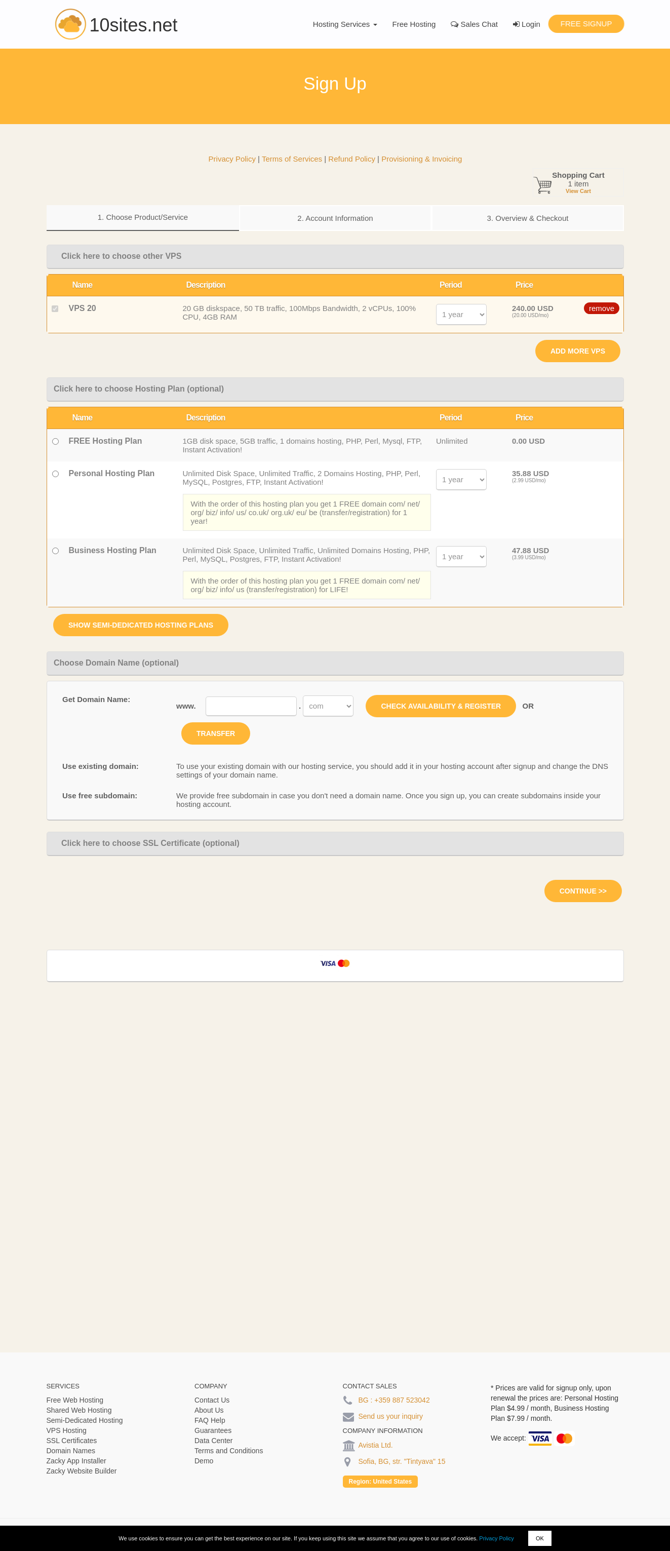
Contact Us (211, 1400)
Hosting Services (345, 24)
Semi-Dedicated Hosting (85, 1420)
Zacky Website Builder (82, 1471)
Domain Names (71, 1451)
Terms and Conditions (228, 1451)
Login (526, 24)
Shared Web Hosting (79, 1410)
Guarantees (212, 1430)
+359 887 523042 (401, 1400)
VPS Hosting (67, 1430)
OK (540, 1538)
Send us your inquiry (390, 1416)
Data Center (213, 1441)
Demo (203, 1461)
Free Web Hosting (75, 1400)
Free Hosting (414, 24)
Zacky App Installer (76, 1461)
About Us (209, 1410)
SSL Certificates (72, 1441)
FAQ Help (209, 1420)
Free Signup (586, 23)
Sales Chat (474, 24)
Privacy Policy (496, 1538)
